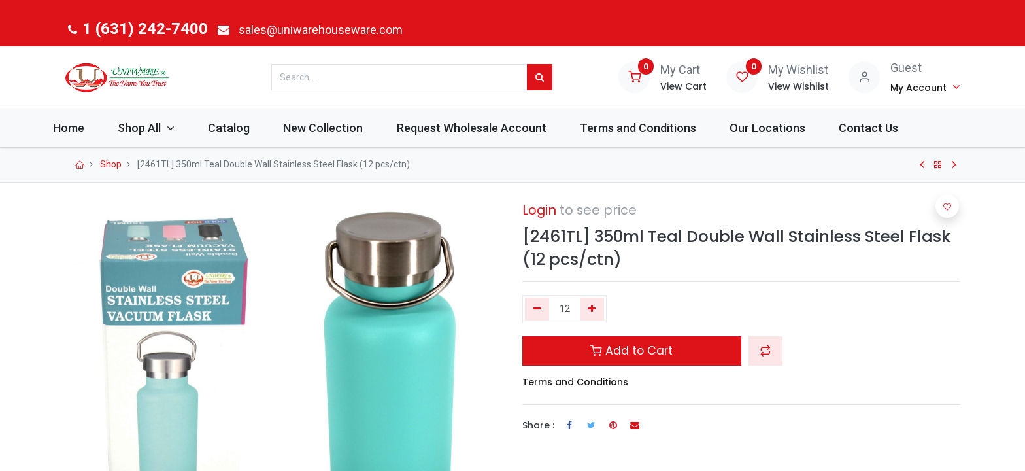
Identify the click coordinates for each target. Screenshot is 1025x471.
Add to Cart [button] (631, 350)
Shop (111, 164)
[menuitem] (97, 128)
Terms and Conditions (575, 382)
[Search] (539, 77)
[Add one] (592, 309)
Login (539, 210)
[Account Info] (925, 87)
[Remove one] (537, 309)
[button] (765, 350)
